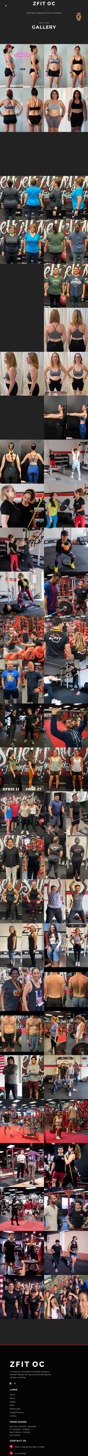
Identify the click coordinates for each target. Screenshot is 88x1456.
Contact (13, 1416)
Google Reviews (16, 1412)
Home (12, 1395)
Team (12, 1405)
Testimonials (15, 1409)
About (12, 1398)
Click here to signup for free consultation (44, 13)
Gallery (13, 1402)
